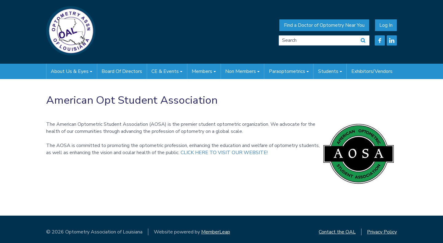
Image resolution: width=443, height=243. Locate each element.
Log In (386, 25)
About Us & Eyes (71, 71)
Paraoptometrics (289, 71)
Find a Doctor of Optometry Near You (324, 25)
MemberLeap (215, 232)
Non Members (242, 71)
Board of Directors (122, 71)
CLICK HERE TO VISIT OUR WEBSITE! (224, 152)
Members (204, 71)
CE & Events (166, 71)
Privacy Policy (382, 232)
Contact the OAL (337, 232)
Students (330, 71)
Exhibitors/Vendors (372, 71)
